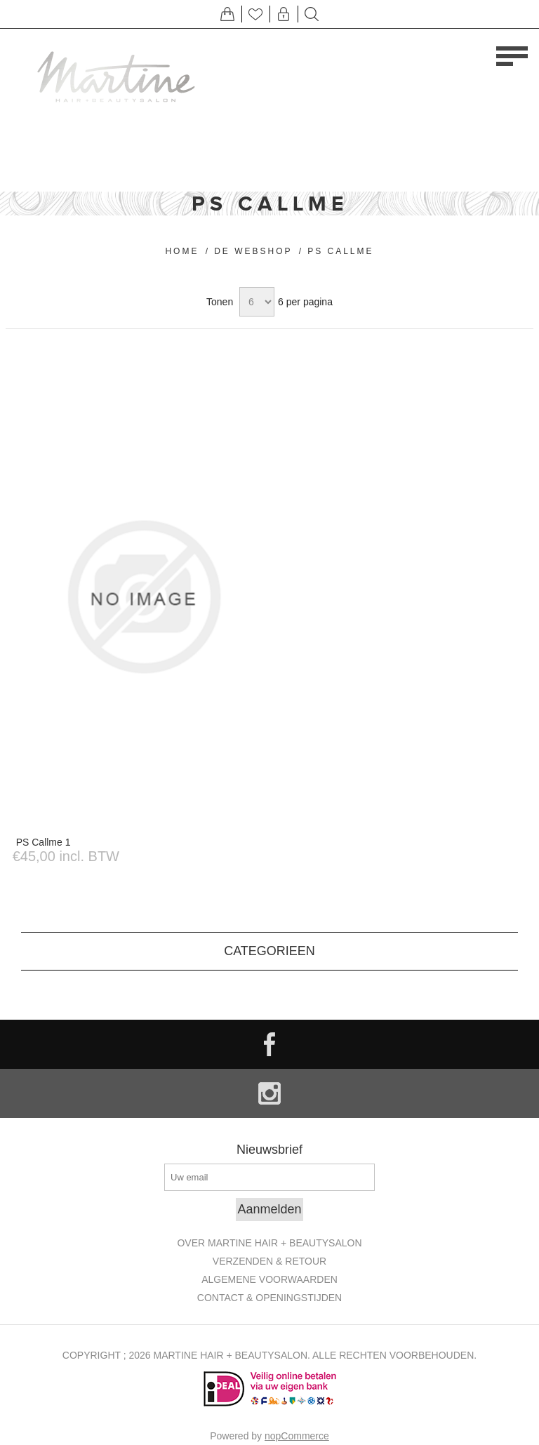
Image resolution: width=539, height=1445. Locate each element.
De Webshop (253, 251)
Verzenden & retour (269, 1261)
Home (182, 251)
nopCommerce (297, 1435)
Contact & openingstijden (269, 1297)
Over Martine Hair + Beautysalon (269, 1242)
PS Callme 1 (43, 842)
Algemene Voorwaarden (269, 1279)
